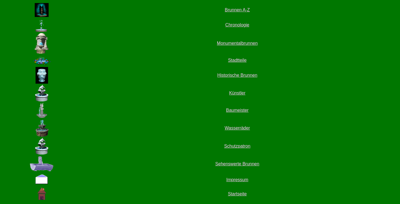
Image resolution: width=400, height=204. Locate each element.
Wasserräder (237, 128)
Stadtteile (237, 60)
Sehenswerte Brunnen (237, 163)
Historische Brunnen (237, 75)
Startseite (237, 193)
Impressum (237, 179)
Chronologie (237, 25)
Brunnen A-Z (237, 10)
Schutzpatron (237, 146)
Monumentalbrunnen (237, 43)
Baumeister (237, 110)
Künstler (237, 93)
